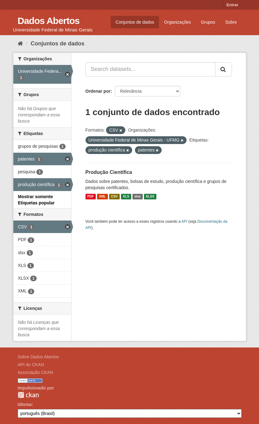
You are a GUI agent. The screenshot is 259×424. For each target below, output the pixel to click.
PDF (90, 196)
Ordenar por (98, 91)
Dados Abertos (49, 21)
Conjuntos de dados (134, 22)
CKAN (28, 395)
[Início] (20, 43)
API (184, 221)
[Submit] (223, 69)
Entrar (232, 4)
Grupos (208, 22)
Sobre (231, 22)
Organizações (177, 22)
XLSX (150, 196)
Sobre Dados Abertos (38, 356)
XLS (126, 196)
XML (102, 196)
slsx (137, 196)
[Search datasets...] (150, 69)
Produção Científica (109, 172)
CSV (114, 196)
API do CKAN (31, 364)
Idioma (25, 404)
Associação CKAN (35, 372)
